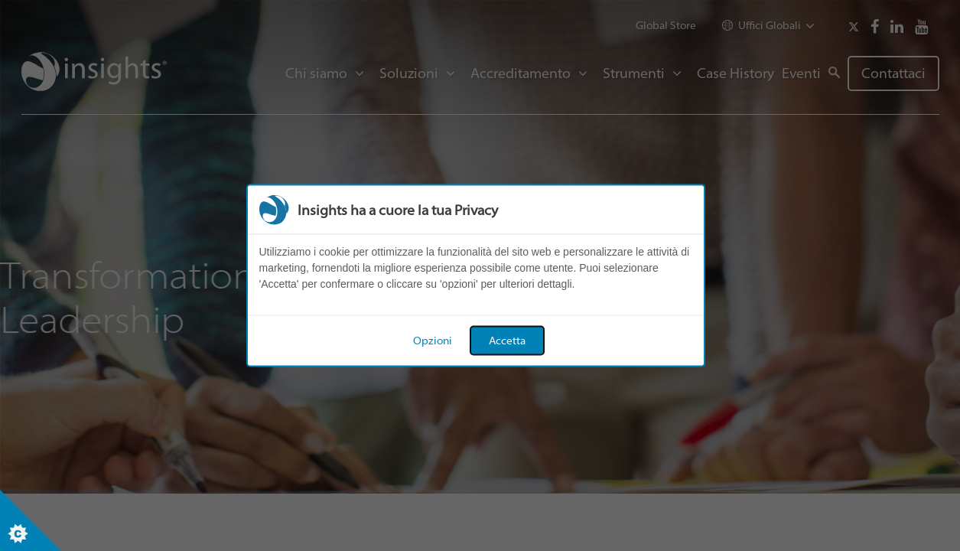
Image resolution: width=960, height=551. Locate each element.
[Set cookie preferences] (30, 520)
